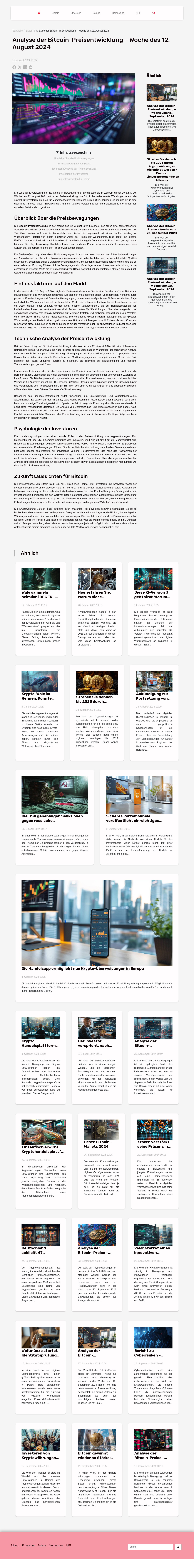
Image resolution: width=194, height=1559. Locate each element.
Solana (96, 13)
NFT (138, 13)
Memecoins (118, 13)
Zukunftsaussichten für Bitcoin (74, 179)
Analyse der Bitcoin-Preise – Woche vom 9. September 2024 (150, 1460)
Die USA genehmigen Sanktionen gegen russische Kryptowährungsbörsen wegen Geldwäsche (52, 823)
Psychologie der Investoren (74, 174)
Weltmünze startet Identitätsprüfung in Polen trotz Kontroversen (40, 1357)
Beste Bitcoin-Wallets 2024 (97, 1144)
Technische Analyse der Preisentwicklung (74, 168)
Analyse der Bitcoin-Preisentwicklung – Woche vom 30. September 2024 (162, 284)
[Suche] (150, 1547)
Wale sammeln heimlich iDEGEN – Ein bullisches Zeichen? (38, 599)
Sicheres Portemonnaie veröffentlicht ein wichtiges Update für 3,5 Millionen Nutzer (135, 820)
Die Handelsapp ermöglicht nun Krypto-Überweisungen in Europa (83, 968)
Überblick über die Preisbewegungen (74, 158)
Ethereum (76, 13)
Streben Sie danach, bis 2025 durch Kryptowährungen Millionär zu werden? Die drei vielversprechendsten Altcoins (163, 169)
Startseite (17, 30)
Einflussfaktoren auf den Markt (73, 163)
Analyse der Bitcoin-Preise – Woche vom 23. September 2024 (162, 229)
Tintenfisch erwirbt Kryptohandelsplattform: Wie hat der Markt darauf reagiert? (45, 1154)
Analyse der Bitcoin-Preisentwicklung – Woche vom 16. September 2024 (162, 111)
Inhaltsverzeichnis (76, 152)
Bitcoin (55, 13)
